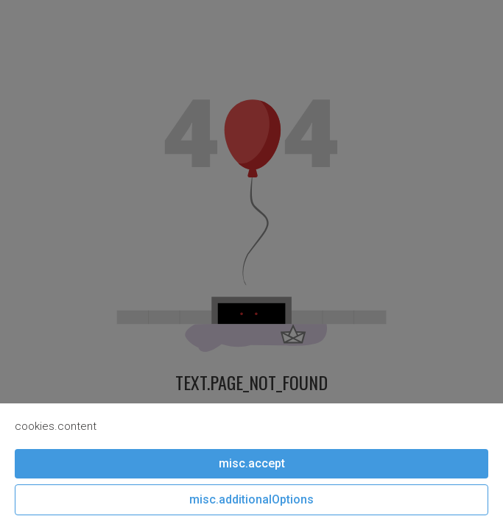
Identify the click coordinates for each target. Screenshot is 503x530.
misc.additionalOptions (251, 499)
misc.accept (252, 463)
